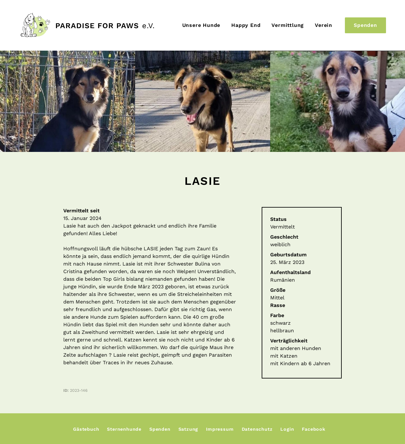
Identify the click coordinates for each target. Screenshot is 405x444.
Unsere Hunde (201, 25)
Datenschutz (257, 429)
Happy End (245, 25)
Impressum (220, 429)
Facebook (313, 429)
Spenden (365, 25)
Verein (323, 25)
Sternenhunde (124, 429)
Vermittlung (287, 25)
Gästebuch (86, 429)
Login (287, 429)
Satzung (188, 429)
